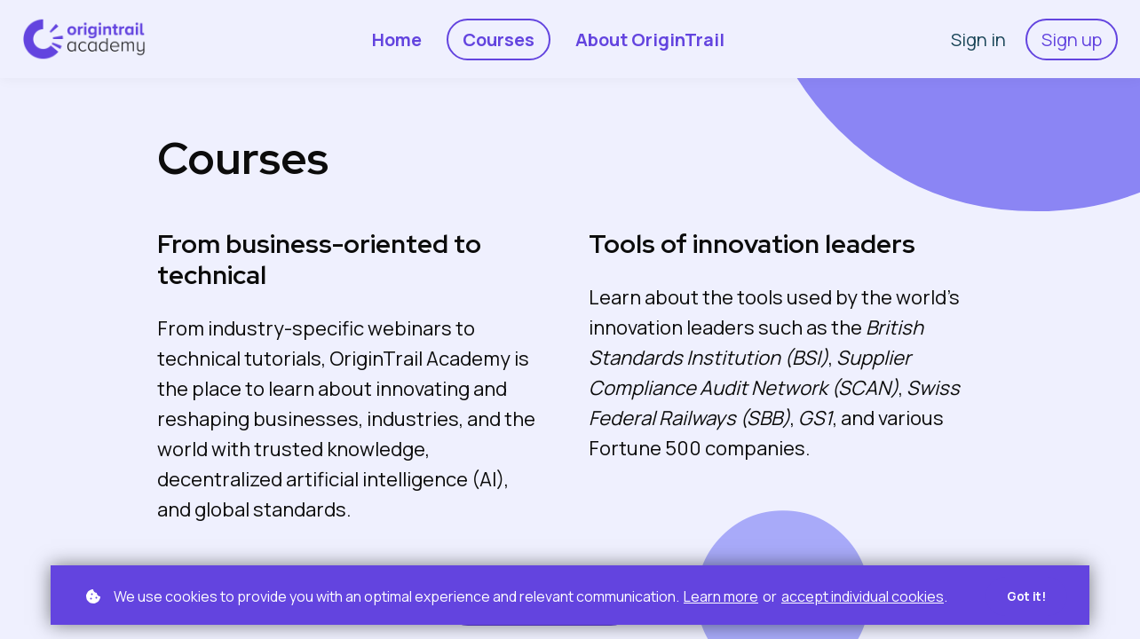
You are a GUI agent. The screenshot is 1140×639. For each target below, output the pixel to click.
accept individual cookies (862, 595)
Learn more (721, 595)
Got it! (1025, 596)
